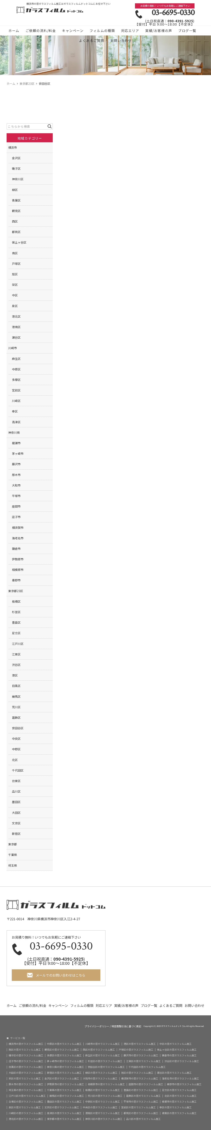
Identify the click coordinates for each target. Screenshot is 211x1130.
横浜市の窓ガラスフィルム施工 (26, 1044)
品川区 (16, 791)
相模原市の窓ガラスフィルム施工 (106, 1084)
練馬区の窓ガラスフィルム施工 (66, 1096)
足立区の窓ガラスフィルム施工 (179, 1090)
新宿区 (16, 834)
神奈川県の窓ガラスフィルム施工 (65, 1067)
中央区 (16, 738)
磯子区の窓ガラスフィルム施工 (26, 1055)
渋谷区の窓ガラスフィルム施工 (181, 1061)
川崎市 (12, 348)
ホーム (13, 30)
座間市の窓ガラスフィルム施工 (146, 1084)
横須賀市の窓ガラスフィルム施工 (139, 1078)
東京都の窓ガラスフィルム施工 (64, 1119)
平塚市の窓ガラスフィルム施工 (141, 1101)
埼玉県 (12, 865)
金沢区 (16, 158)
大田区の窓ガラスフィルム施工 (26, 1072)
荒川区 (16, 707)
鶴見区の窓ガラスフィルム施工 (62, 1049)
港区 (15, 675)
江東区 (16, 654)
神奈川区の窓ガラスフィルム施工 (103, 1119)
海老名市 (17, 538)
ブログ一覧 (187, 30)
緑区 (15, 190)
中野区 (16, 749)
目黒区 (16, 686)
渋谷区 (16, 665)
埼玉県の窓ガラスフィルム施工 (26, 1090)
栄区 (15, 285)
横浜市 (12, 147)
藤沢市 (16, 464)
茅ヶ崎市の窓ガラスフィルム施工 (65, 1061)
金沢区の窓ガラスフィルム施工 (62, 1078)
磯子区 (16, 168)
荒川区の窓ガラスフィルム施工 (105, 1096)
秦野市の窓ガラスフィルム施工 (184, 1084)
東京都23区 (15, 591)
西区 (15, 221)
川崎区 (16, 401)
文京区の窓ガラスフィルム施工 (62, 1107)
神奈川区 (17, 179)
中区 (15, 295)
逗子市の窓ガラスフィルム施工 (26, 1061)
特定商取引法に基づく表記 (126, 1026)
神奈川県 (14, 432)
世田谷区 (17, 728)
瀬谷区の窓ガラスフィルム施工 (174, 1072)
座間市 (16, 506)
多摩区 (16, 380)
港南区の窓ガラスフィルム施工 (102, 1113)
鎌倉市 (16, 549)
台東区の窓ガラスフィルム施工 (26, 1101)
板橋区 (16, 601)
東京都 (12, 844)
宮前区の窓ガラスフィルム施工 (138, 1107)
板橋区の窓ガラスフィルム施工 (102, 1090)
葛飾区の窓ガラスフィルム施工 (143, 1096)
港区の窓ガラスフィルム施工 (140, 1044)
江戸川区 (17, 644)
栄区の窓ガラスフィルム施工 (25, 1078)
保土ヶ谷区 (19, 242)
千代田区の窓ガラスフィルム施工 (147, 1067)
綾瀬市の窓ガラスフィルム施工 (179, 1101)
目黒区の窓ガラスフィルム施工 (26, 1067)
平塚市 (16, 496)
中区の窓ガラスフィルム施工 (175, 1044)
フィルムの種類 (102, 30)
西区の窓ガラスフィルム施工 (99, 1049)
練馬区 (16, 696)
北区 (15, 760)
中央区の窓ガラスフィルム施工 (100, 1107)
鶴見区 (16, 211)
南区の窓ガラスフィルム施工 (25, 1049)
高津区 (16, 422)
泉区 (15, 306)
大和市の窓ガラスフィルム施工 (100, 1078)
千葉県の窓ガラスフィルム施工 (64, 1090)
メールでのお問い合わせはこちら (60, 975)
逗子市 (16, 517)
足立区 (16, 633)
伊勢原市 (17, 559)
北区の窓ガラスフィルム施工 (180, 1096)
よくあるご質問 (91, 40)
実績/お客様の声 (158, 30)
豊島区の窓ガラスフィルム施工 (141, 1090)
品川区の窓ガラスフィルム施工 (143, 1119)
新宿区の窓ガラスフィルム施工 (64, 1072)
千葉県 (12, 855)
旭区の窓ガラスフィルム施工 (137, 1072)
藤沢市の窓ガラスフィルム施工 (141, 1055)
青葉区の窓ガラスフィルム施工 (179, 1113)
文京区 (16, 823)
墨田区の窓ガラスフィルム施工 (64, 1101)
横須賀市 (17, 528)
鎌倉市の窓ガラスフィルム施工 (179, 1055)
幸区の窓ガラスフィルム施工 (175, 1107)
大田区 (16, 813)
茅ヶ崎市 (17, 453)
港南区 (16, 327)
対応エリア (130, 30)
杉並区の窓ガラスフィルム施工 (105, 1061)
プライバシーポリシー (96, 1026)
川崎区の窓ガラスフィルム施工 (26, 1113)
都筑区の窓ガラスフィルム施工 (141, 1113)
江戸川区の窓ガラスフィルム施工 (27, 1096)
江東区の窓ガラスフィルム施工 (143, 1061)
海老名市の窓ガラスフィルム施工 (180, 1078)
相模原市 (17, 570)
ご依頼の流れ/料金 (41, 30)
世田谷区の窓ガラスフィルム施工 (106, 1067)
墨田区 (16, 802)
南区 (15, 253)
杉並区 (16, 612)
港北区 (16, 316)
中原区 (16, 369)
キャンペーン (72, 30)
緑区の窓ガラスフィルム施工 (101, 1072)
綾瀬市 (16, 443)
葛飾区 (16, 717)
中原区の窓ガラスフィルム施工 (64, 1044)
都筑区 (16, 232)
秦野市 (16, 580)
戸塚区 (16, 264)
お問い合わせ (121, 40)
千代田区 (17, 770)
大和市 (16, 485)
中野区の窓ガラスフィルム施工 (102, 1101)
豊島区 (16, 622)
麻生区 (16, 359)
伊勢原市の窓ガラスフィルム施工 (65, 1084)
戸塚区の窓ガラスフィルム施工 (136, 1049)
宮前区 (16, 390)
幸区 (15, 411)
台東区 (16, 781)
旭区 (15, 274)
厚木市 (16, 475)
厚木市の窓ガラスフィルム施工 (26, 1084)
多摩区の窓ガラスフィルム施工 (64, 1055)
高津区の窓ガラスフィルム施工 (64, 1113)
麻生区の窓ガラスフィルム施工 (102, 1055)
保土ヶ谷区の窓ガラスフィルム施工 (177, 1049)
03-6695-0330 (173, 12)
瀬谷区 (16, 337)
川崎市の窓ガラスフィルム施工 (102, 1044)
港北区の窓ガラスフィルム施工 (26, 1119)
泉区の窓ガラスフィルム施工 (25, 1107)
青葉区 (16, 200)
